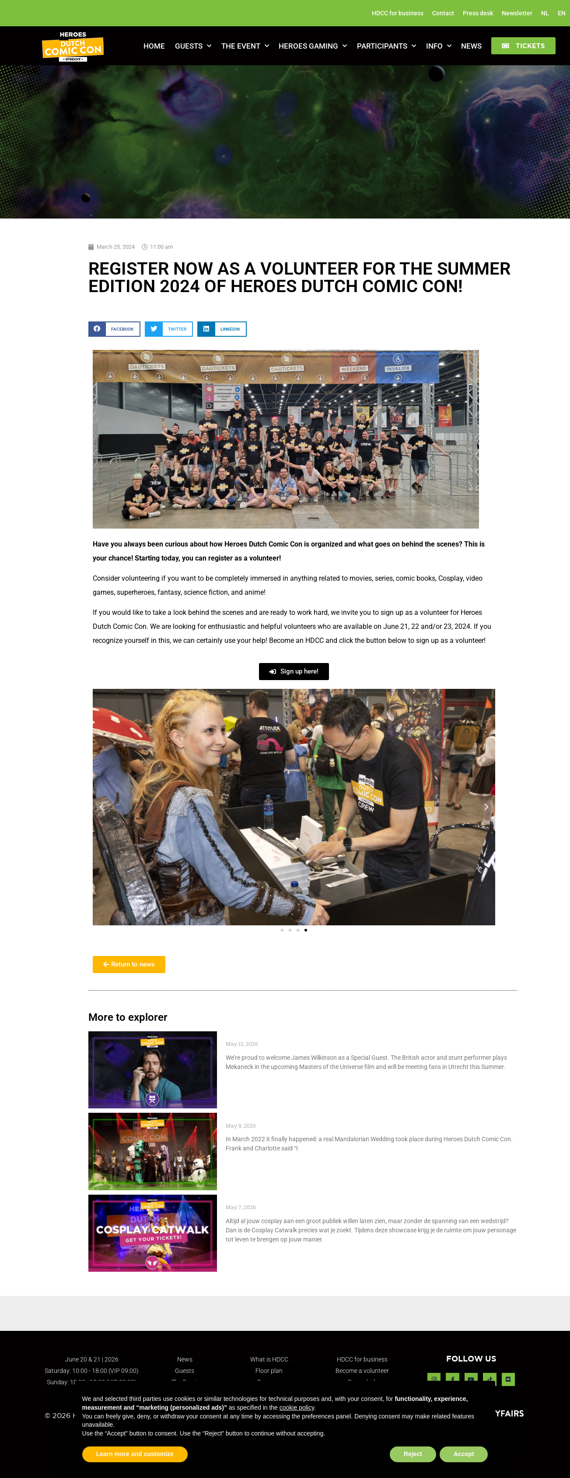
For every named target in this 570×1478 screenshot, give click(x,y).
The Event (245, 46)
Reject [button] (413, 1453)
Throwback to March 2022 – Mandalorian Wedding (315, 1117)
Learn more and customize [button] (135, 1453)
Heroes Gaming (313, 46)
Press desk (478, 13)
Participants (386, 46)
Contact (443, 13)
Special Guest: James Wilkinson (282, 1036)
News (471, 46)
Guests (193, 46)
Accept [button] (464, 1453)
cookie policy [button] (297, 1407)
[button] (523, 45)
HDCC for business (397, 13)
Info (438, 46)
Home (154, 46)
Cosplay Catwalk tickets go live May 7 (292, 1199)
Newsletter (517, 13)
